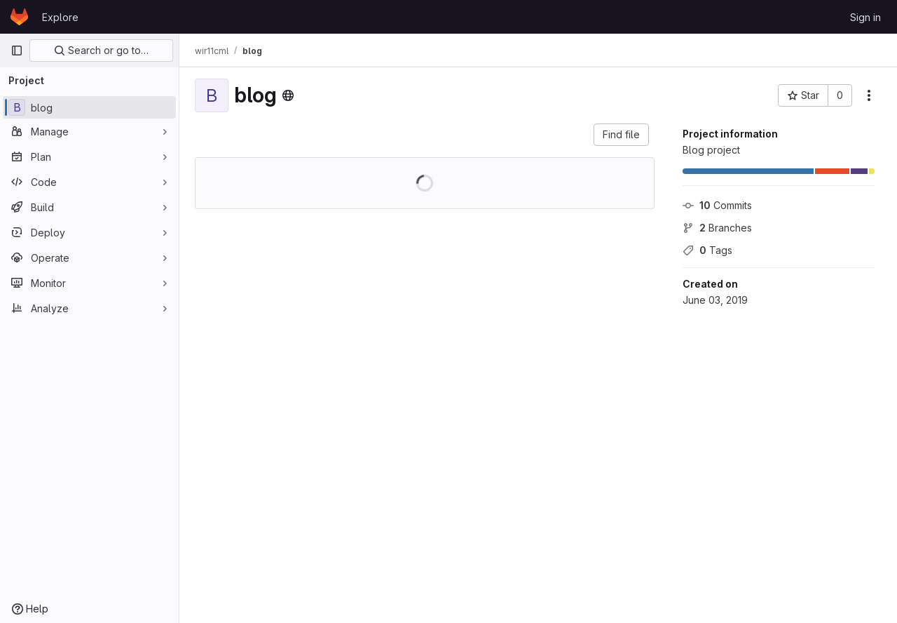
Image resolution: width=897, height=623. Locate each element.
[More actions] (869, 95)
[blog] (89, 107)
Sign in (865, 17)
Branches (717, 228)
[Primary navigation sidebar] (17, 50)
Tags (707, 250)
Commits (717, 205)
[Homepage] (19, 17)
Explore (60, 17)
